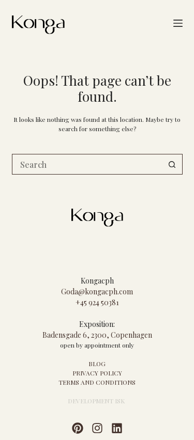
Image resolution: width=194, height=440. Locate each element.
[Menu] (178, 23)
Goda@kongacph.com (97, 291)
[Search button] (172, 164)
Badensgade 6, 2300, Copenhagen (97, 335)
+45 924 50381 (97, 302)
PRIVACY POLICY (97, 373)
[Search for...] (87, 164)
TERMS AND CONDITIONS (97, 382)
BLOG (97, 363)
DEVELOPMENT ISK (96, 401)
